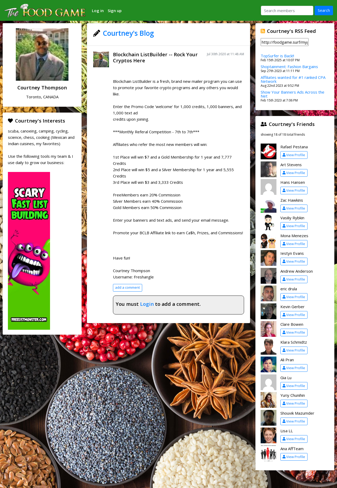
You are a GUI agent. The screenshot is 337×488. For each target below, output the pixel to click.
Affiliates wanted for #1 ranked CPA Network (293, 79)
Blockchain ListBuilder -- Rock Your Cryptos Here (155, 57)
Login (147, 304)
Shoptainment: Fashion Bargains (289, 66)
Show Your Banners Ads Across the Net (292, 94)
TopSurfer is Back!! (277, 55)
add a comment (127, 287)
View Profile (294, 154)
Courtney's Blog (128, 33)
